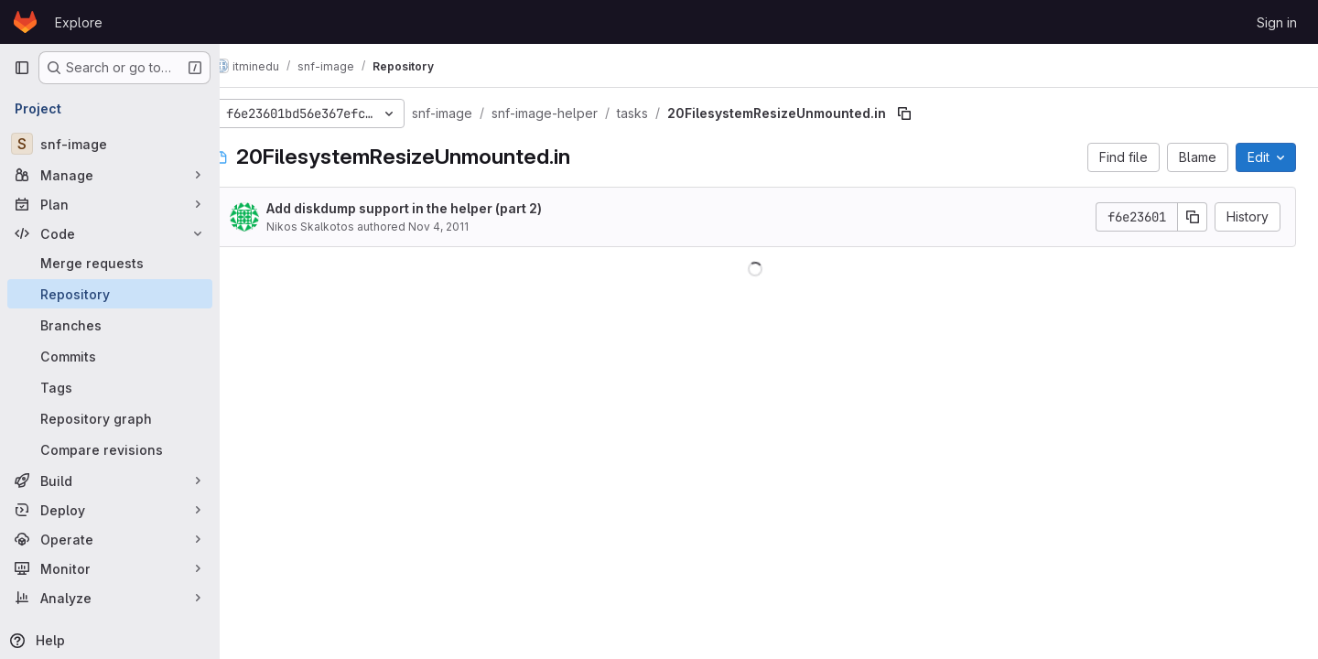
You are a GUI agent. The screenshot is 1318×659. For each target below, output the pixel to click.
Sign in (1277, 22)
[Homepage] (25, 22)
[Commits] (109, 356)
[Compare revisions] (109, 449)
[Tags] (109, 387)
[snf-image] (109, 143)
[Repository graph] (109, 418)
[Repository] (109, 293)
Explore (79, 22)
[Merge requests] (109, 262)
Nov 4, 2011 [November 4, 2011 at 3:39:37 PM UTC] (466, 226)
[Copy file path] (931, 113)
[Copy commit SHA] (1192, 217)
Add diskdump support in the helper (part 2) (431, 208)
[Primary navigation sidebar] (22, 67)
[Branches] (109, 325)
